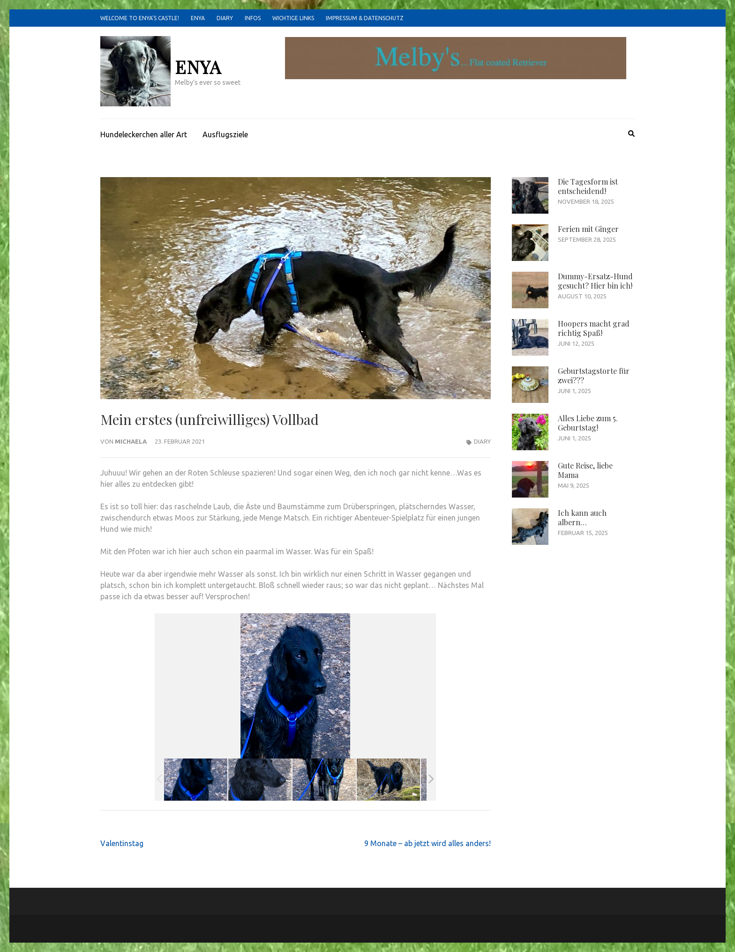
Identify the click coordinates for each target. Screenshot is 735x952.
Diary (225, 18)
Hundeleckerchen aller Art (143, 134)
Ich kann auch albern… (582, 517)
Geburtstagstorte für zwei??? (594, 375)
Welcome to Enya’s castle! (139, 18)
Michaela (131, 441)
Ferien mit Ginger (588, 229)
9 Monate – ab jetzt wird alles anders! (427, 843)
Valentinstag (121, 843)
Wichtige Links (293, 18)
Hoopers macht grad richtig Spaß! (594, 328)
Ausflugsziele (225, 134)
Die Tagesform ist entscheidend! (588, 186)
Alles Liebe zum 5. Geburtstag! (588, 422)
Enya (198, 18)
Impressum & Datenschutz (365, 18)
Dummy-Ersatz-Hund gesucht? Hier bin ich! (595, 280)
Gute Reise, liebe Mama (585, 470)
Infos (253, 18)
